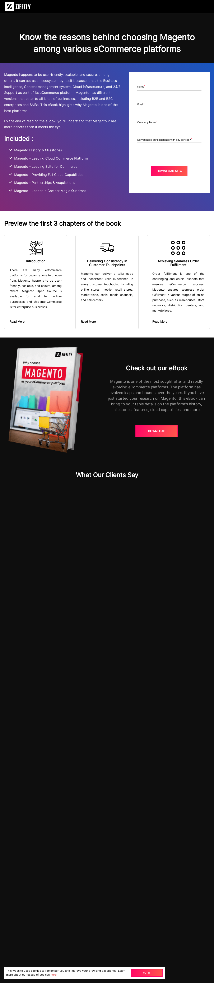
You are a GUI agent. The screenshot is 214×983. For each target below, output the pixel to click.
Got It (146, 972)
